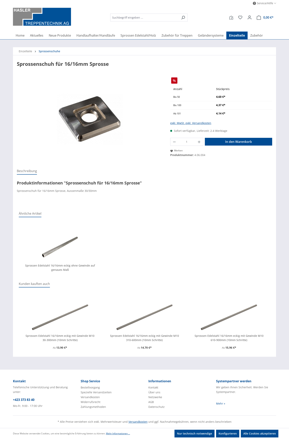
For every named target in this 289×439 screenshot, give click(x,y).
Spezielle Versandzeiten (96, 392)
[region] (89, 119)
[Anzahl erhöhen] (199, 142)
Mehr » (220, 403)
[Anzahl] (186, 142)
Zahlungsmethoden (93, 407)
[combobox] (144, 17)
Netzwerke (155, 397)
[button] (264, 3)
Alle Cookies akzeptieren (259, 433)
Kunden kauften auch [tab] (34, 284)
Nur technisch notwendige (194, 433)
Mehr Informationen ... (118, 433)
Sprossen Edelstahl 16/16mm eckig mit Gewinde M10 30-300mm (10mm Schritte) (60, 338)
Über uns (154, 392)
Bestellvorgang (90, 387)
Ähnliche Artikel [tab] (30, 213)
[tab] (27, 171)
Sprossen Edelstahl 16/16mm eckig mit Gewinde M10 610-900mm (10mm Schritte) (229, 338)
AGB (151, 402)
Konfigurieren (228, 433)
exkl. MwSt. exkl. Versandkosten (190, 123)
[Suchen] (183, 17)
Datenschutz (156, 407)
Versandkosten (90, 397)
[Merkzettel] (240, 17)
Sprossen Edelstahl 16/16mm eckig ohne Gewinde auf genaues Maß (60, 268)
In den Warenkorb (238, 142)
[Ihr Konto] (249, 17)
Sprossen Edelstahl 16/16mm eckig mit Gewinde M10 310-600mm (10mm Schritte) (144, 338)
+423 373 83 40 (23, 400)
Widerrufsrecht (90, 402)
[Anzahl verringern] (174, 142)
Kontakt (153, 387)
